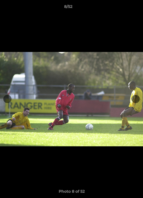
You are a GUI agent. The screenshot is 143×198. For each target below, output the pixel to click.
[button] (123, 8)
